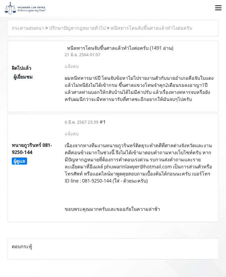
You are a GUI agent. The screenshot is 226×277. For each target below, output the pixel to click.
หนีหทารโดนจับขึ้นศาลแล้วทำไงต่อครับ (151, 28)
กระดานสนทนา (28, 28)
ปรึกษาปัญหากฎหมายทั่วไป (77, 28)
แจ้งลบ (72, 66)
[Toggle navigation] (218, 8)
